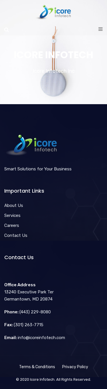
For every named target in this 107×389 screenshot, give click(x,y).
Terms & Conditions (37, 366)
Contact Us (15, 235)
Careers (11, 225)
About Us (13, 205)
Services (12, 215)
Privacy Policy (75, 366)
